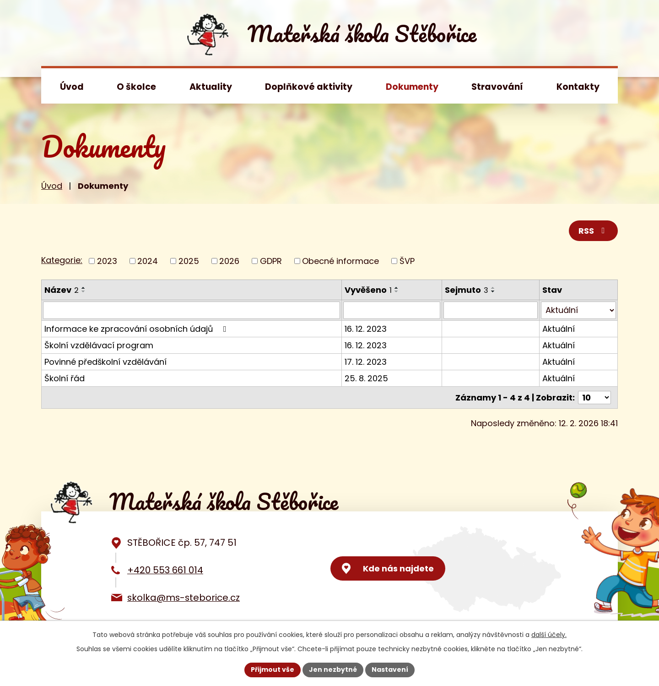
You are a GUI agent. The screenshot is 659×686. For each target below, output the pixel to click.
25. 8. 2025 (366, 378)
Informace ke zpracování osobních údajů (137, 329)
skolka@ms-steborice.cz (183, 597)
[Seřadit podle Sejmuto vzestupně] (493, 288)
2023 (107, 261)
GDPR (271, 261)
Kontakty (578, 87)
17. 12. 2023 (366, 362)
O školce (136, 87)
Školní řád (64, 378)
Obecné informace (340, 261)
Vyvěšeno (368, 290)
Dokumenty (412, 87)
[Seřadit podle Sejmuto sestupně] (493, 291)
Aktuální (558, 329)
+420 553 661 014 (165, 570)
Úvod (72, 87)
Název (61, 290)
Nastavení (390, 669)
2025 (188, 261)
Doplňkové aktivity (308, 87)
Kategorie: (61, 260)
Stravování (497, 87)
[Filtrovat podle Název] (191, 310)
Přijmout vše (272, 669)
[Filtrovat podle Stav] (578, 310)
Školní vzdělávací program (98, 345)
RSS (593, 230)
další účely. (549, 634)
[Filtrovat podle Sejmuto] (490, 310)
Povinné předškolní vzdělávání (105, 362)
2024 (147, 261)
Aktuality (210, 87)
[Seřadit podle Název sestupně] (84, 291)
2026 (229, 261)
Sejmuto (466, 290)
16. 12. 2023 (366, 329)
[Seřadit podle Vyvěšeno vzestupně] (397, 288)
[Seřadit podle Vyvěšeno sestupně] (397, 291)
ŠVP (407, 261)
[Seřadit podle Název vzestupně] (84, 288)
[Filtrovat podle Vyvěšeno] (391, 310)
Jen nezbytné (333, 669)
